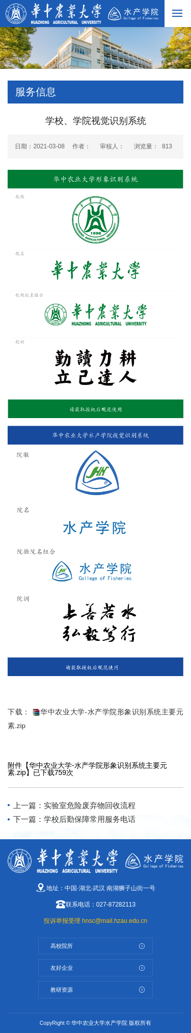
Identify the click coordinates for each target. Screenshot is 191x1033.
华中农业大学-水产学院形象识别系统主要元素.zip (87, 769)
